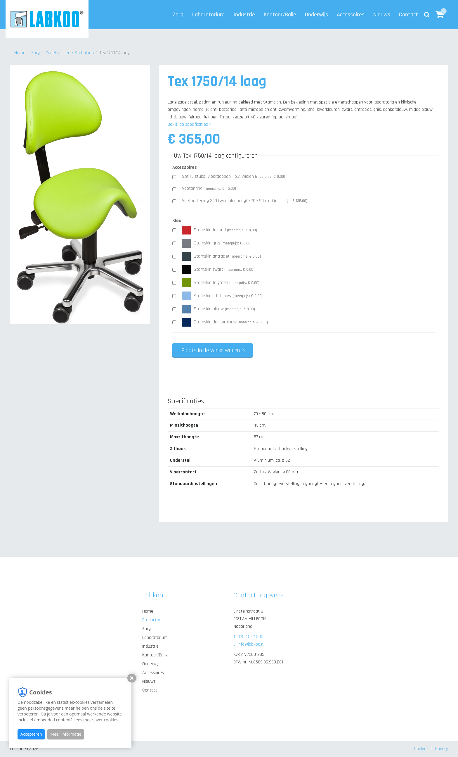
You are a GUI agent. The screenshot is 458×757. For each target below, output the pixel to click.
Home (19, 53)
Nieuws (381, 14)
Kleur (177, 221)
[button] (439, 14)
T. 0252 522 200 (248, 637)
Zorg (178, 14)
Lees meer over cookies (96, 719)
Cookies (421, 749)
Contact (408, 14)
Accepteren (31, 734)
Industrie (244, 14)
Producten (151, 620)
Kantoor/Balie (280, 14)
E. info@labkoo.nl (248, 644)
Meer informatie (65, 734)
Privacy (441, 749)
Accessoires (351, 14)
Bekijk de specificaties (189, 124)
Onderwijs (316, 14)
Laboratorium (208, 14)
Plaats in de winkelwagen (210, 350)
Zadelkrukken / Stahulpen (70, 53)
